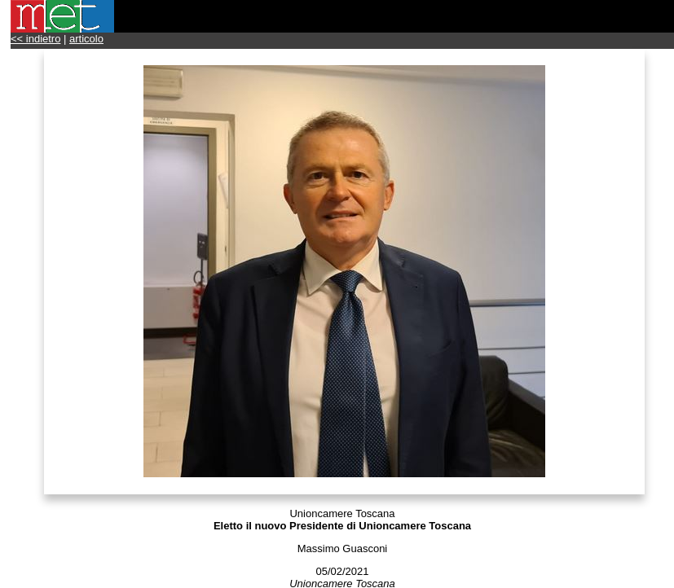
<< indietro (35, 39)
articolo (86, 39)
